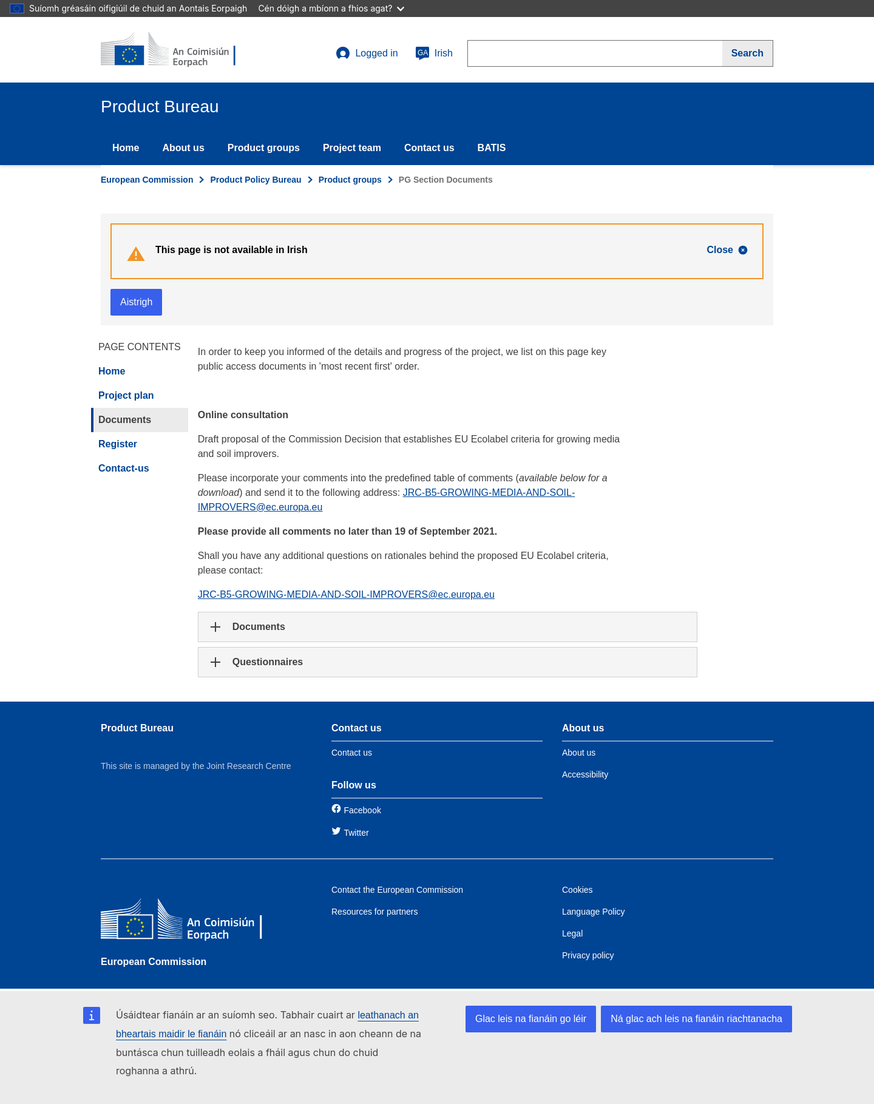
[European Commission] (189, 921)
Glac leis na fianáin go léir (530, 1019)
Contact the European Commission (397, 890)
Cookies (577, 890)
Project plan (126, 395)
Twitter (356, 833)
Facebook (362, 810)
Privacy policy (588, 955)
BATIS (492, 148)
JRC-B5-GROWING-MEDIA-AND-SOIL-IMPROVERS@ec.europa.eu (346, 594)
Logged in (367, 53)
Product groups (264, 148)
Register (117, 444)
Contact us (429, 148)
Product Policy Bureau (255, 180)
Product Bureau (137, 728)
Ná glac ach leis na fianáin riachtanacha (696, 1019)
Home (125, 148)
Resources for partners (374, 911)
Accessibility (585, 774)
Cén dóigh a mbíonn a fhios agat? (331, 8)
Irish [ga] (434, 53)
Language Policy (593, 911)
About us (183, 148)
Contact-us (123, 468)
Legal (572, 933)
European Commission (147, 180)
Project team (352, 148)
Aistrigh (136, 302)
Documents (124, 420)
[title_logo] (174, 50)
